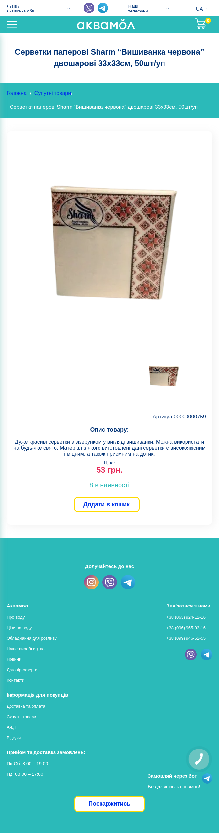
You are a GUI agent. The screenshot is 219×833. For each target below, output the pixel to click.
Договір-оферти (22, 669)
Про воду (16, 617)
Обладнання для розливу (32, 638)
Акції (11, 727)
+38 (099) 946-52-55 (186, 638)
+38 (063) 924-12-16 (186, 617)
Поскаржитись (109, 803)
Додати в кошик (106, 504)
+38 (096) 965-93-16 (186, 627)
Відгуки (14, 737)
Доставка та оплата (26, 706)
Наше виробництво (26, 648)
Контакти (15, 680)
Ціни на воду (19, 627)
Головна (17, 93)
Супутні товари (52, 93)
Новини (14, 659)
